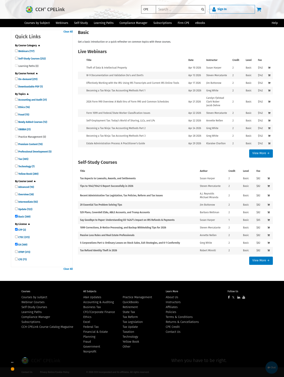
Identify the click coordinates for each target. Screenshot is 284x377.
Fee (260, 60)
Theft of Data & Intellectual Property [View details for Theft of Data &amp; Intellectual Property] (106, 67)
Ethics (24, 107)
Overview (26, 194)
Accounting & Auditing (98, 302)
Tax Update (130, 327)
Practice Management (137, 297)
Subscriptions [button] (162, 23)
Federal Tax (91, 327)
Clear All (68, 31)
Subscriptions (30, 322)
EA (22, 244)
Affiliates (172, 307)
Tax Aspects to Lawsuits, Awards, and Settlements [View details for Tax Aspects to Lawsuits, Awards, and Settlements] (108, 178)
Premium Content (30, 144)
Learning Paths (104, 23)
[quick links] (16, 50)
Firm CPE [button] (183, 23)
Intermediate (28, 201)
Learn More (172, 291)
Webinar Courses (33, 302)
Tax (23, 159)
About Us (172, 297)
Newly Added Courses (32, 122)
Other (126, 346)
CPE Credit (173, 327)
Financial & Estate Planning (95, 334)
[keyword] (180, 9)
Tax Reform (130, 317)
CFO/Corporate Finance (99, 312)
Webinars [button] (62, 23)
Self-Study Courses (32, 58)
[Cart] (259, 9)
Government (91, 346)
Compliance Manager (35, 317)
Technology (26, 166)
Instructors (173, 302)
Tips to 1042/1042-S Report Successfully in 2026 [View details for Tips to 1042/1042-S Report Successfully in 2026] (106, 186)
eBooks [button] (200, 23)
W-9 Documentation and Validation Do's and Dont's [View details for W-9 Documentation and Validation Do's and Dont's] (114, 75)
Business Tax (92, 307)
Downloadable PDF (30, 86)
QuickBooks (131, 302)
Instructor (212, 60)
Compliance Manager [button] (134, 23)
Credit (235, 60)
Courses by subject (34, 297)
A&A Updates (92, 297)
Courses (25, 291)
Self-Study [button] (81, 23)
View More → (260, 153)
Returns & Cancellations (182, 322)
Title (89, 60)
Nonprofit (89, 351)
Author (204, 171)
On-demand (28, 79)
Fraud (23, 114)
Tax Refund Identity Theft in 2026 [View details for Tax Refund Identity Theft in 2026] (98, 250)
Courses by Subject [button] (37, 23)
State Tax (129, 312)
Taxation (128, 332)
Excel (86, 322)
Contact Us (173, 332)
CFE (22, 259)
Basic (24, 216)
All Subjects (89, 291)
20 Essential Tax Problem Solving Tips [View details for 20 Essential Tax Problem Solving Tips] (101, 204)
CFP (22, 229)
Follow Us (233, 291)
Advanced (26, 187)
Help (275, 23)
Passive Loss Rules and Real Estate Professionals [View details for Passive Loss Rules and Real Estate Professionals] (107, 235)
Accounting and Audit (32, 99)
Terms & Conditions (179, 317)
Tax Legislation (133, 322)
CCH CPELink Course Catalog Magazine (47, 327)
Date (191, 60)
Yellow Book (28, 173)
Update (25, 209)
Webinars (26, 51)
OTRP (24, 252)
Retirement (130, 307)
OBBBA (24, 129)
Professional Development (35, 151)
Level (249, 60)
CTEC (24, 237)
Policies (171, 312)
